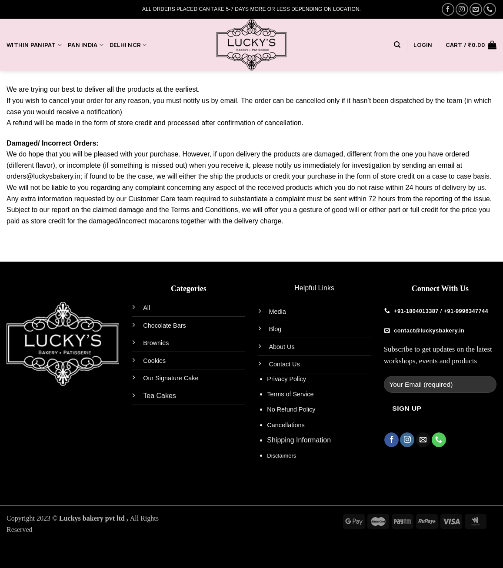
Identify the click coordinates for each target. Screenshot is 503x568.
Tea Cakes (159, 395)
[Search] (397, 45)
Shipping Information (299, 440)
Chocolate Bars (164, 325)
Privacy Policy (286, 378)
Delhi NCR (128, 45)
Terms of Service (290, 394)
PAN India (85, 45)
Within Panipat (34, 45)
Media (277, 311)
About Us (282, 346)
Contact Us (284, 364)
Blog (275, 329)
